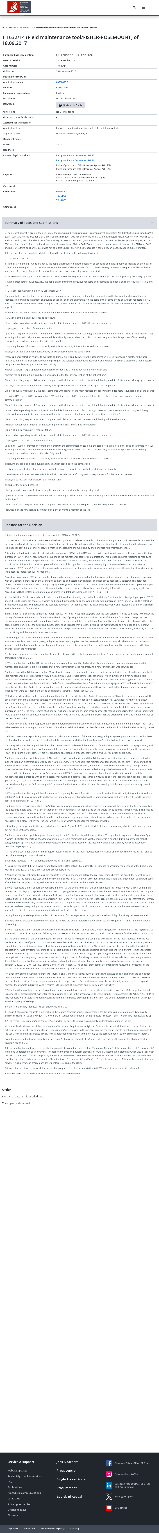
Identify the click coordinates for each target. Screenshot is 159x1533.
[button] (79, 222)
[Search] (134, 7)
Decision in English (70, 105)
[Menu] (143, 7)
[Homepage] (3, 27)
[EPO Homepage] (19, 7)
